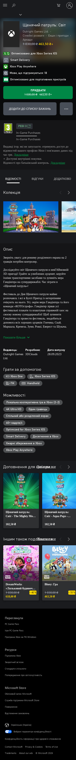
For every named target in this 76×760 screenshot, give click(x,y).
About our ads (26, 753)
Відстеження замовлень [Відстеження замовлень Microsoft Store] (17, 713)
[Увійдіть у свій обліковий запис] (69, 5)
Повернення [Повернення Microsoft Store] (11, 706)
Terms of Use (51, 746)
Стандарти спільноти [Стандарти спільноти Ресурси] (15, 668)
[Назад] (61, 192)
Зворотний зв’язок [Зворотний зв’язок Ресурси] (14, 662)
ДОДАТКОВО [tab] (62, 179)
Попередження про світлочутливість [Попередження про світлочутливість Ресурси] (23, 675)
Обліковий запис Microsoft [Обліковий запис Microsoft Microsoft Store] (18, 693)
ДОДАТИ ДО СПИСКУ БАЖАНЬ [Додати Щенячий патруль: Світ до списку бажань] (30, 109)
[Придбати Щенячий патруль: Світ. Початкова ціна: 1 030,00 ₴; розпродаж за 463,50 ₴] (38, 92)
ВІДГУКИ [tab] (37, 179)
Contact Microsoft (13, 746)
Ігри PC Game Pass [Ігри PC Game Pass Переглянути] (14, 630)
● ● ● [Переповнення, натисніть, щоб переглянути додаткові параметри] (66, 109)
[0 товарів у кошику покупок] (60, 5)
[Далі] (69, 192)
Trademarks (10, 753)
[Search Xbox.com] (14, 5)
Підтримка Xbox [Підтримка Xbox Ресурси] (13, 655)
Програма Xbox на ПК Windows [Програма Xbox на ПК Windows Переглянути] (20, 637)
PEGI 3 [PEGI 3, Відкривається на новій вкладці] (24, 126)
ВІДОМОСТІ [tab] (13, 179)
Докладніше (21, 154)
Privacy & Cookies (34, 746)
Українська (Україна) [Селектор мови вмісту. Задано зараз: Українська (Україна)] (21, 724)
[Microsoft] (38, 3)
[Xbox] (10, 14)
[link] (21, 500)
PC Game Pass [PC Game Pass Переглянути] (12, 624)
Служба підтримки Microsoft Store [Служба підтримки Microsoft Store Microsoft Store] (22, 700)
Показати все (46, 466)
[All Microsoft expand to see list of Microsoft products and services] (5, 5)
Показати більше (16, 337)
